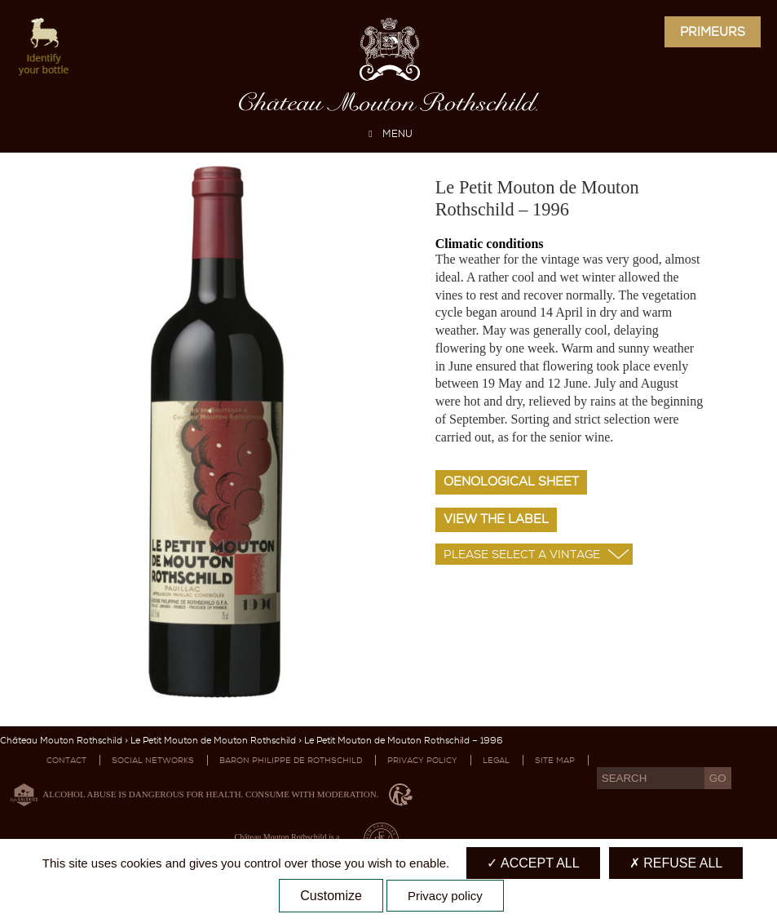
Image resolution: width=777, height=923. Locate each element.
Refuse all (675, 863)
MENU (388, 133)
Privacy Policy (422, 760)
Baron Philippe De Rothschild (290, 760)
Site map (555, 760)
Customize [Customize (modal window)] (331, 896)
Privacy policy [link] (445, 896)
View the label (496, 519)
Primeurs (712, 32)
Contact (66, 760)
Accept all (533, 863)
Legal (496, 760)
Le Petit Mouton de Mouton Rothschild (213, 740)
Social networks (153, 760)
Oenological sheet (511, 481)
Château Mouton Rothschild (61, 740)
